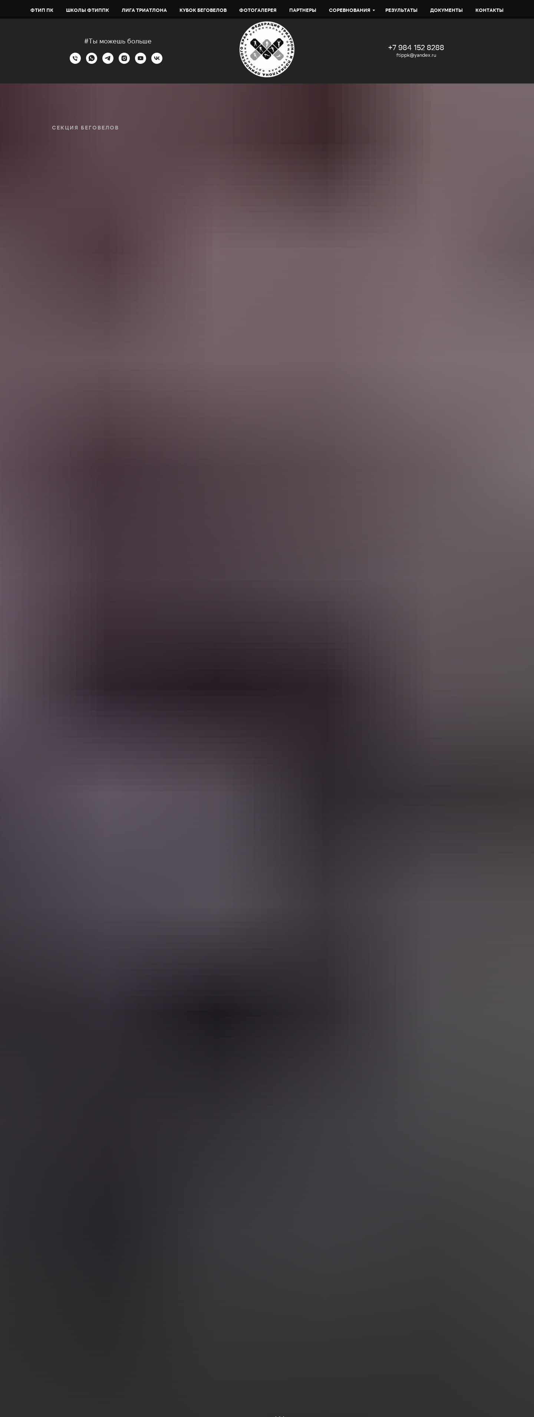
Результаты (401, 10)
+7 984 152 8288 (416, 47)
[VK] (156, 62)
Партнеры (302, 10)
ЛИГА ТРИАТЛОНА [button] (144, 10)
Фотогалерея (258, 10)
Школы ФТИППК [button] (87, 10)
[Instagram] (124, 62)
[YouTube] (140, 62)
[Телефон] (75, 62)
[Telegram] (107, 62)
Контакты (489, 10)
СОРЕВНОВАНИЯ (349, 10)
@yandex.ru (423, 55)
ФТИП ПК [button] (41, 10)
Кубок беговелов (203, 10)
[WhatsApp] (91, 62)
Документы (446, 10)
